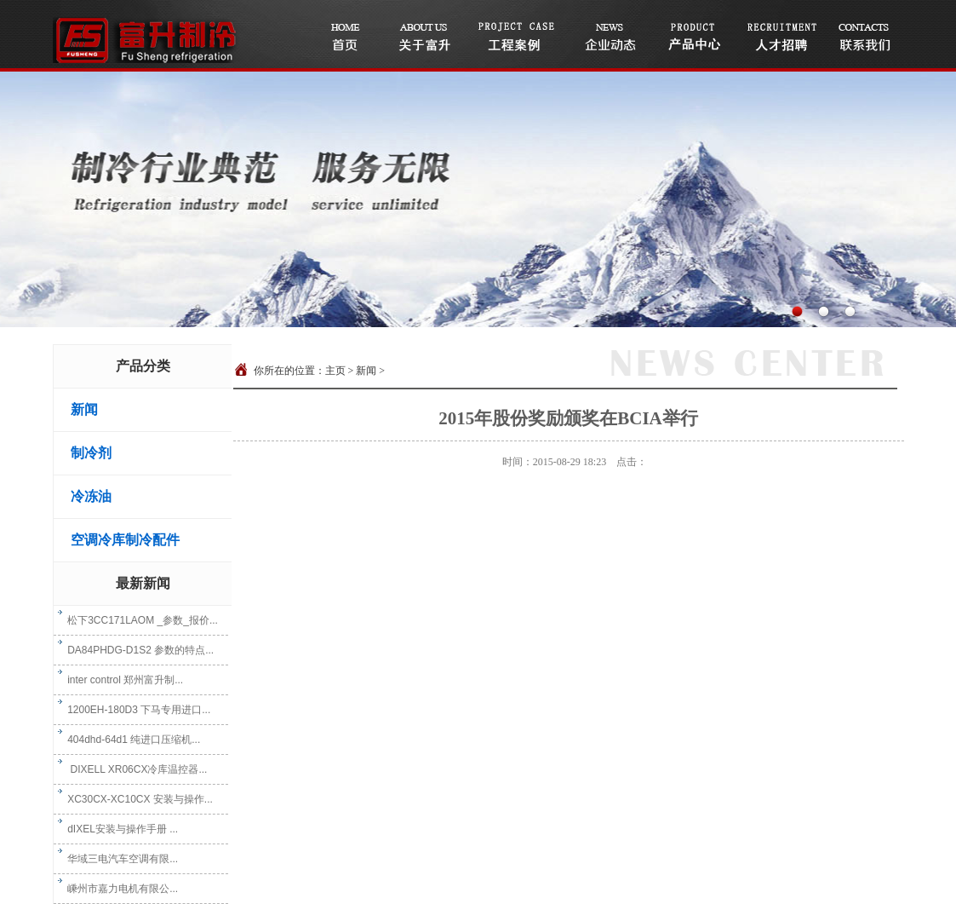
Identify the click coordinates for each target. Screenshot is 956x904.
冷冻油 (91, 496)
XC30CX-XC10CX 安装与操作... (135, 799)
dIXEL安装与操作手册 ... (118, 829)
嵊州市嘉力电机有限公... (118, 889)
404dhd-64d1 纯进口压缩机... (129, 740)
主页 (335, 371)
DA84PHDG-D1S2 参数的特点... (136, 650)
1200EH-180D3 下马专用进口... (134, 710)
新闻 (84, 409)
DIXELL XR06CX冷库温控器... (133, 769)
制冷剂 (91, 453)
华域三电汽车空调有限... (118, 859)
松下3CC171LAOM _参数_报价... (138, 620)
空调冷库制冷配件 (125, 540)
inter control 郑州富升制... (121, 680)
